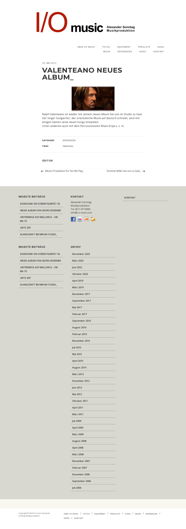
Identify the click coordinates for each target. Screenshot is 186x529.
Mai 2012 (77, 394)
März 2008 (78, 454)
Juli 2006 (76, 487)
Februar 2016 (79, 334)
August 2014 (79, 367)
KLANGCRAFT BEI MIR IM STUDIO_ (38, 234)
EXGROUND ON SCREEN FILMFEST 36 (40, 203)
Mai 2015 (77, 354)
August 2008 (79, 441)
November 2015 (81, 340)
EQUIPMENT (124, 46)
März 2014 (78, 374)
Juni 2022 (77, 267)
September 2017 (81, 300)
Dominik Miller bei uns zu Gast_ (125, 171)
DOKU (161, 46)
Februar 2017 (79, 314)
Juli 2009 (76, 421)
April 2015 (77, 360)
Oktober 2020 (80, 274)
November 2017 (81, 294)
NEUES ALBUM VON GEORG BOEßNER (40, 210)
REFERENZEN (125, 51)
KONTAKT (158, 51)
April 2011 (77, 407)
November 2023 (81, 254)
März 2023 (78, 260)
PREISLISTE (144, 46)
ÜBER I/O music (86, 46)
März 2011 (78, 414)
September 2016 (81, 320)
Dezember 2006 (81, 474)
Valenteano (68, 146)
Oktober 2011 (80, 401)
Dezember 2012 (81, 380)
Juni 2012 (77, 387)
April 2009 (77, 427)
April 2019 (77, 280)
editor (47, 160)
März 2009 (78, 434)
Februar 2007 (79, 467)
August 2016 (79, 327)
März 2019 (78, 287)
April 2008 (77, 447)
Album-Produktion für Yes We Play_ (63, 171)
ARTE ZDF (25, 227)
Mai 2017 (77, 307)
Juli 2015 (76, 347)
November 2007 (81, 461)
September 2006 (81, 481)
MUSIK (106, 51)
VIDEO (142, 51)
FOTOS (106, 46)
